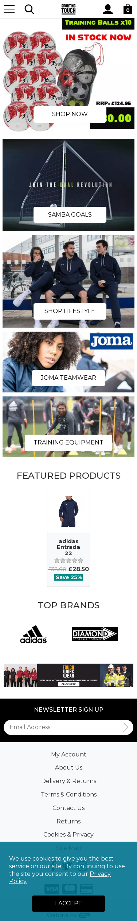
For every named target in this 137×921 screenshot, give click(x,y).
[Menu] (9, 9)
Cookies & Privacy (68, 834)
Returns (68, 821)
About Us (68, 767)
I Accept (68, 903)
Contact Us (68, 808)
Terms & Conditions (69, 794)
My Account (68, 754)
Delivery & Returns (68, 781)
